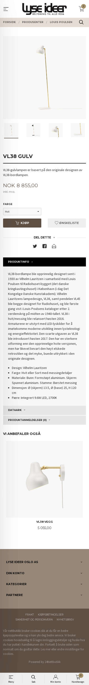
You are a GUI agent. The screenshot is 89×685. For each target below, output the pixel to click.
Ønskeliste (67, 223)
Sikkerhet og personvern (34, 619)
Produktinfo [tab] (18, 261)
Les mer (46, 649)
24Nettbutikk (53, 662)
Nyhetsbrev (65, 619)
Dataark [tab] (15, 410)
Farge (7, 204)
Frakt (29, 614)
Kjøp (22, 223)
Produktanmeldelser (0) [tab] (27, 420)
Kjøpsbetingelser (51, 614)
